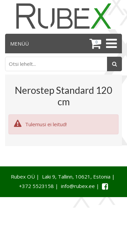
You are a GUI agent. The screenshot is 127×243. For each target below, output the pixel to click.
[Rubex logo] (63, 16)
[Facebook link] (105, 186)
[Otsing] (114, 64)
